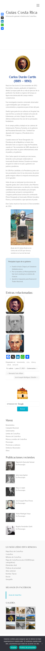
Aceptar (13, 647)
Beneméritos (10, 425)
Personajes (9, 442)
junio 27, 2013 (20, 368)
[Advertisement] (22, 34)
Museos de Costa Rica (13, 436)
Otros (7, 451)
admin (11, 368)
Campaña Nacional (12, 428)
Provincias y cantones (13, 445)
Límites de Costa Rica (13, 434)
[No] (42, 643)
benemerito (21, 362)
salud (9, 365)
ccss (28, 362)
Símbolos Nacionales (13, 448)
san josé (15, 365)
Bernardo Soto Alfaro (15, 373)
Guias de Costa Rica (15, 595)
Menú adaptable (37, 5)
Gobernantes (31, 368)
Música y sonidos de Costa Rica (16, 439)
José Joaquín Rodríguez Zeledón (26, 377)
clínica (33, 362)
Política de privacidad (27, 647)
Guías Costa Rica (21, 12)
